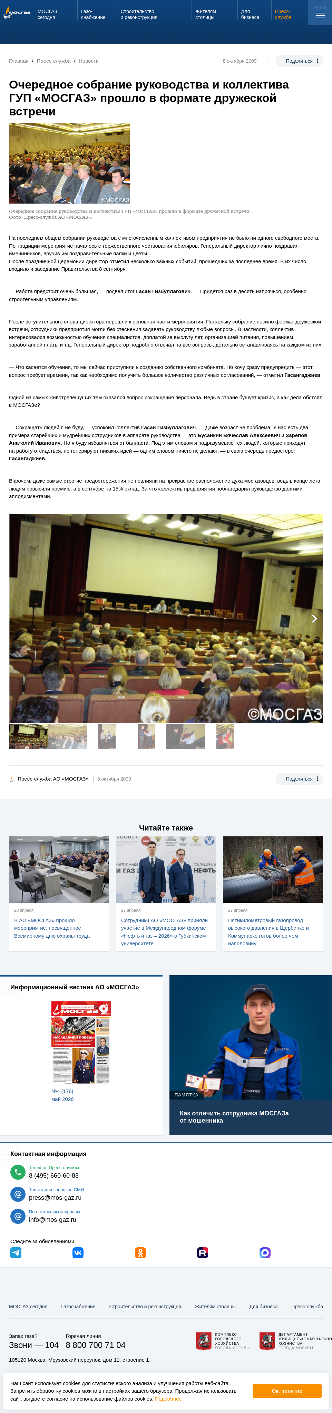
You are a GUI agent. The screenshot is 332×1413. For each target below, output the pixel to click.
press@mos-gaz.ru (55, 1197)
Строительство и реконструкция (145, 1306)
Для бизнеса (264, 1306)
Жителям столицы (215, 1306)
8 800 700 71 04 (96, 1345)
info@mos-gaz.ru (52, 1219)
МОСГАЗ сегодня (28, 1306)
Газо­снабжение (78, 1306)
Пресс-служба (307, 1306)
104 (52, 1345)
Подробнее (168, 1399)
